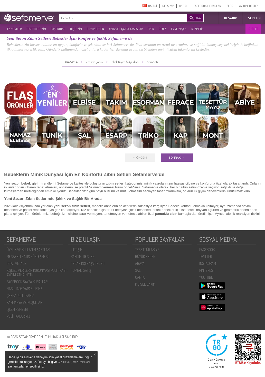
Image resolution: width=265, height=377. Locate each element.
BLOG (229, 6)
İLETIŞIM (76, 249)
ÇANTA (140, 277)
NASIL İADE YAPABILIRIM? (24, 288)
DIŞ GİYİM (76, 29)
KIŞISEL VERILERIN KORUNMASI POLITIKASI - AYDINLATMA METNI (38, 272)
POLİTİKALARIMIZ (18, 316)
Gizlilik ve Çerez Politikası (74, 361)
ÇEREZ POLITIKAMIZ (20, 295)
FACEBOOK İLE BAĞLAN (207, 6)
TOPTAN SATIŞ (81, 270)
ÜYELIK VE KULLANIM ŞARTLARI (28, 249)
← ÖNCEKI (139, 157)
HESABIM (231, 18)
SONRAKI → (177, 157)
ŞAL (137, 270)
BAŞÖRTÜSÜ (58, 29)
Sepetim (254, 18)
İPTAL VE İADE (16, 263)
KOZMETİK (197, 29)
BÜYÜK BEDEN (95, 29)
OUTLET (253, 29)
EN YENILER (14, 29)
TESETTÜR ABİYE (147, 249)
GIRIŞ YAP (168, 6)
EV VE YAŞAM (178, 29)
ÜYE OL (183, 6)
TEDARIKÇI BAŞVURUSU (88, 263)
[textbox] (115, 18)
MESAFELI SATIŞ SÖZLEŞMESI (28, 256)
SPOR (150, 29)
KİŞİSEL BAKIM (145, 284)
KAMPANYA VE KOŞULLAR (24, 302)
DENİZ (162, 29)
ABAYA (140, 263)
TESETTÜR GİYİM (36, 29)
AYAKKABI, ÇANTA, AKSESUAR (126, 29)
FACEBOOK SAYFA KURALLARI (27, 281)
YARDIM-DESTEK (248, 6)
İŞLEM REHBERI (17, 309)
